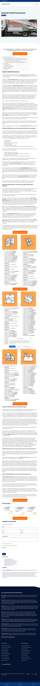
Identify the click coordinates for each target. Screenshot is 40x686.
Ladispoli (11, 629)
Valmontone (29, 634)
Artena (13, 633)
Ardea (14, 628)
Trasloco (3, 570)
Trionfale (3, 603)
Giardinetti (14, 613)
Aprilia (10, 633)
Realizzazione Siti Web (11, 673)
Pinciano (3, 602)
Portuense (24, 608)
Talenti (24, 602)
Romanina (29, 608)
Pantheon (33, 595)
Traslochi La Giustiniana (25, 653)
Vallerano (13, 609)
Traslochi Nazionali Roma (5, 658)
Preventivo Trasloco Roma (5, 653)
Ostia (9, 631)
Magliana (8, 620)
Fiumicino (33, 628)
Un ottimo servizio (7, 64)
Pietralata (27, 613)
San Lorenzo (30, 596)
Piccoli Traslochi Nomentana (24, 573)
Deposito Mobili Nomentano (10, 560)
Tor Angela (16, 615)
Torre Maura (7, 616)
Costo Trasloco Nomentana (22, 574)
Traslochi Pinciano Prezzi (25, 645)
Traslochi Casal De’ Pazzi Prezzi (26, 647)
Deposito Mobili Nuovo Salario (10, 562)
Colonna (28, 623)
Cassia (18, 600)
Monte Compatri (22, 625)
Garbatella (18, 607)
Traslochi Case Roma (4, 650)
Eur (15, 607)
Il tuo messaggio (5, 536)
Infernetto (29, 607)
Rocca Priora (7, 626)
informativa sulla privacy (8, 543)
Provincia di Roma (4, 633)
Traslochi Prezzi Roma (5, 652)
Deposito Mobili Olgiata (9, 565)
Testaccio (32, 608)
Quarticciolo (30, 614)
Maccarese (29, 629)
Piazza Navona (15, 596)
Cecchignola (7, 607)
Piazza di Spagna (9, 596)
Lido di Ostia (24, 629)
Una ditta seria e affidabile (9, 65)
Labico (7, 634)
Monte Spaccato (28, 620)
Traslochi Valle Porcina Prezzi (26, 650)
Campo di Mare (19, 628)
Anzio (12, 628)
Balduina (10, 600)
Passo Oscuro (12, 631)
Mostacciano (16, 608)
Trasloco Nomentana (14, 572)
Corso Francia (22, 600)
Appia (13, 606)
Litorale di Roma (4, 628)
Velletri (20, 626)
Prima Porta (12, 602)
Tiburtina (8, 615)
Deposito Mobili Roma (9, 559)
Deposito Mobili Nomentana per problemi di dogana (13, 60)
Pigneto (30, 613)
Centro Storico (22, 595)
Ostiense (20, 608)
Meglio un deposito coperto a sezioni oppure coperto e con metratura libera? (16, 61)
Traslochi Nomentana (6, 572)
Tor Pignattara (27, 615)
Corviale (34, 619)
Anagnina (10, 606)
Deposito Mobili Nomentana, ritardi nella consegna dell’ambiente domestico (16, 59)
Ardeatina (27, 606)
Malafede (5, 608)
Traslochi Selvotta (24, 655)
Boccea (14, 619)
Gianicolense (3, 620)
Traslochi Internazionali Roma (6, 647)
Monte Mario (21, 620)
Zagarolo (34, 634)
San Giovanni (25, 596)
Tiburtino (11, 615)
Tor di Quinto (32, 602)
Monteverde (33, 620)
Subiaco (23, 634)
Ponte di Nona (8, 614)
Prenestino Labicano (23, 614)
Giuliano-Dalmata (23, 607)
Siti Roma (17, 673)
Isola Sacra (7, 629)
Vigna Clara (7, 603)
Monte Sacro (17, 601)
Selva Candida (20, 602)
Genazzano (30, 633)
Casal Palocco (24, 628)
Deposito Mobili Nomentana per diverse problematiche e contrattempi (15, 58)
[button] (30, 338)
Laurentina (33, 607)
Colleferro (18, 633)
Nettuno (5, 631)
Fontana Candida (9, 613)
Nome (3, 530)
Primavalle (19, 621)
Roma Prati (20, 596)
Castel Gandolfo (20, 623)
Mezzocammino (11, 608)
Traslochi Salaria (23, 660)
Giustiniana (3, 601)
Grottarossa (8, 601)
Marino (17, 625)
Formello (34, 600)
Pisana (6, 621)
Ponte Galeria (10, 621)
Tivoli (26, 634)
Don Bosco (12, 607)
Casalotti (14, 600)
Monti (30, 595)
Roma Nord (3, 600)
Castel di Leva (32, 606)
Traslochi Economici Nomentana (13, 573)
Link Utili (6, 69)
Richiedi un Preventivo (20, 53)
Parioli (36, 601)
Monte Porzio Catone (29, 625)
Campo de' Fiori (10, 595)
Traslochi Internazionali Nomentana (24, 572)
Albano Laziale (10, 623)
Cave (15, 633)
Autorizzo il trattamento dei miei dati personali (10, 545)
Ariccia (15, 623)
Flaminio (30, 600)
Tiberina (27, 602)
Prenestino (17, 614)
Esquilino (26, 595)
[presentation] (9, 550)
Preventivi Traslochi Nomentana (23, 576)
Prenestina (13, 614)
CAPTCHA (4, 547)
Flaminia (26, 600)
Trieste (36, 602)
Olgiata (25, 601)
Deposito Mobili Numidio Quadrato (11, 561)
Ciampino (25, 623)
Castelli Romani (4, 623)
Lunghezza (23, 613)
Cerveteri (29, 628)
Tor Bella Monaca (21, 615)
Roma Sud (3, 606)
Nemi (34, 625)
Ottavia (28, 601)
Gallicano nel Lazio (24, 633)
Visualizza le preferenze (26, 346)
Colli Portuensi (30, 619)
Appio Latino (22, 606)
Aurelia (7, 600)
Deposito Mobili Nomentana (8, 57)
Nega (19, 346)
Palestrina (10, 634)
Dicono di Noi (5, 63)
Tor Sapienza (33, 615)
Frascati (32, 623)
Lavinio (15, 629)
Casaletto (21, 619)
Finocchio (3, 613)
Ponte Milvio (7, 602)
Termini (34, 596)
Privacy (33, 674)
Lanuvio (10, 625)
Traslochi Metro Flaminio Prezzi (26, 658)
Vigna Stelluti (12, 603)
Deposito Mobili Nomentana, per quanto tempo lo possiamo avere (15, 62)
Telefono (22, 532)
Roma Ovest (3, 619)
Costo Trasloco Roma (4, 655)
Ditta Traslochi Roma (4, 660)
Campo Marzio (16, 595)
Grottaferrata (6, 625)
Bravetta (17, 619)
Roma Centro (3, 595)
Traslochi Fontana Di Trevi (25, 652)
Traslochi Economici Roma (5, 645)
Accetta (12, 346)
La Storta (12, 601)
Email (3, 532)
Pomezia (14, 634)
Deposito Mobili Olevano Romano (11, 563)
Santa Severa (18, 631)
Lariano (13, 625)
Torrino (5, 609)
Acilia (7, 606)
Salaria (16, 602)
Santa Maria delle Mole (14, 626)
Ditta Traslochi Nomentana (12, 574)
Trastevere (3, 597)
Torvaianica (23, 631)
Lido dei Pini (19, 629)
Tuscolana (9, 609)
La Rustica (18, 613)
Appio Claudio (17, 606)
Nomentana (22, 601)
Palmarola (32, 601)
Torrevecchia (24, 621)
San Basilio (35, 614)
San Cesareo (19, 634)
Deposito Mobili (4, 15)
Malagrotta (12, 620)
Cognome (21, 530)
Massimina (17, 620)
